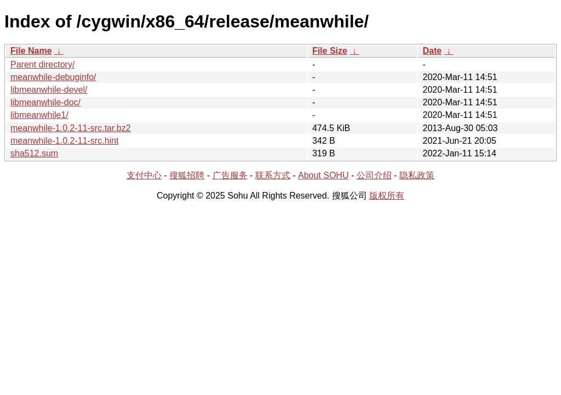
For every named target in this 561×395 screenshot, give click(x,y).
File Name (31, 50)
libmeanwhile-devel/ (49, 89)
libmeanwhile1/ (39, 115)
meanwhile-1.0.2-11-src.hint (64, 140)
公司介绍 (374, 175)
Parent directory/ (42, 64)
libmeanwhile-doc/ (45, 102)
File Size (329, 50)
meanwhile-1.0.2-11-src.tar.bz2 (70, 128)
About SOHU (323, 175)
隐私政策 (416, 175)
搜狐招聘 (186, 175)
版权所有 (386, 195)
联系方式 (272, 175)
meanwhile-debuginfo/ (53, 77)
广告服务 (230, 175)
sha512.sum (34, 153)
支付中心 (144, 175)
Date (432, 50)
